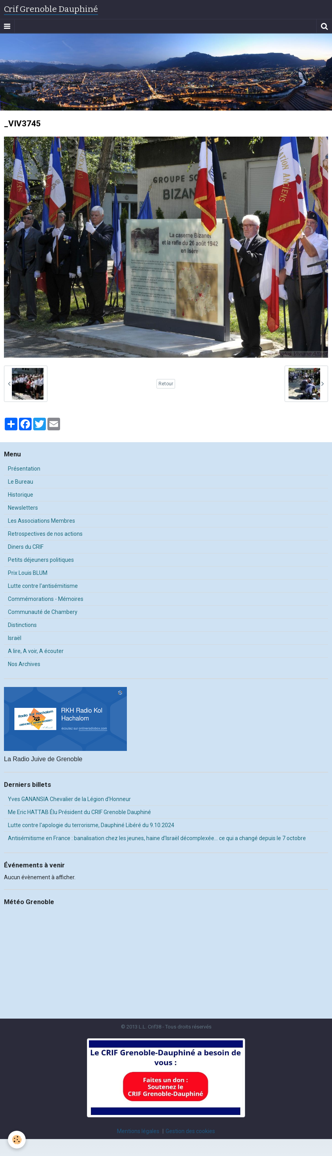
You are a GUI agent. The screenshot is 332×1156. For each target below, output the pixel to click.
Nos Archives (24, 664)
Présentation (24, 468)
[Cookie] (17, 1139)
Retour (165, 384)
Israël (14, 638)
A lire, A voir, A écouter (36, 651)
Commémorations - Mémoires (45, 599)
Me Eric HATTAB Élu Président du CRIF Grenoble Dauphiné (79, 812)
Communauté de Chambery (42, 612)
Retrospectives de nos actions (45, 534)
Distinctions (22, 625)
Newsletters (23, 508)
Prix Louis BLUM (27, 573)
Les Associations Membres (41, 521)
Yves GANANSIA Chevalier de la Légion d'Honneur (69, 799)
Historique (20, 495)
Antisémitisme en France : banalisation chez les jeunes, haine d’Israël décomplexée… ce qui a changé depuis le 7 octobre (157, 838)
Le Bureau (20, 482)
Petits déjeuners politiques (41, 560)
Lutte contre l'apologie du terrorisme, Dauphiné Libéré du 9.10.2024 (91, 825)
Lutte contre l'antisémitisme (43, 586)
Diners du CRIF (25, 547)
